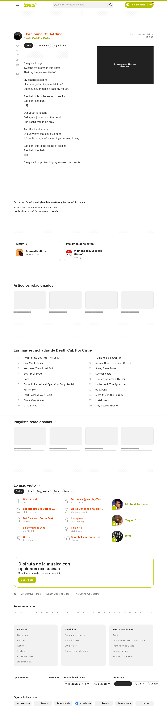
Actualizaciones (25, 656)
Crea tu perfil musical (76, 635)
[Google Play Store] (22, 683)
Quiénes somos (120, 651)
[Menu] (18, 5)
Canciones (22, 635)
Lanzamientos (24, 661)
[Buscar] (110, 5)
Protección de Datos (123, 645)
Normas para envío (122, 656)
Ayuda (116, 635)
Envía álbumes (72, 640)
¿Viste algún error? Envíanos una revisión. (36, 211)
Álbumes (21, 645)
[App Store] (39, 683)
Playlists (21, 651)
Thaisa (30, 207)
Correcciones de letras (76, 651)
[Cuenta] (151, 5)
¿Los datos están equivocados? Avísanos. (63, 202)
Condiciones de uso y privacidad (129, 640)
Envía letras (71, 645)
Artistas (21, 640)
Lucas (55, 207)
